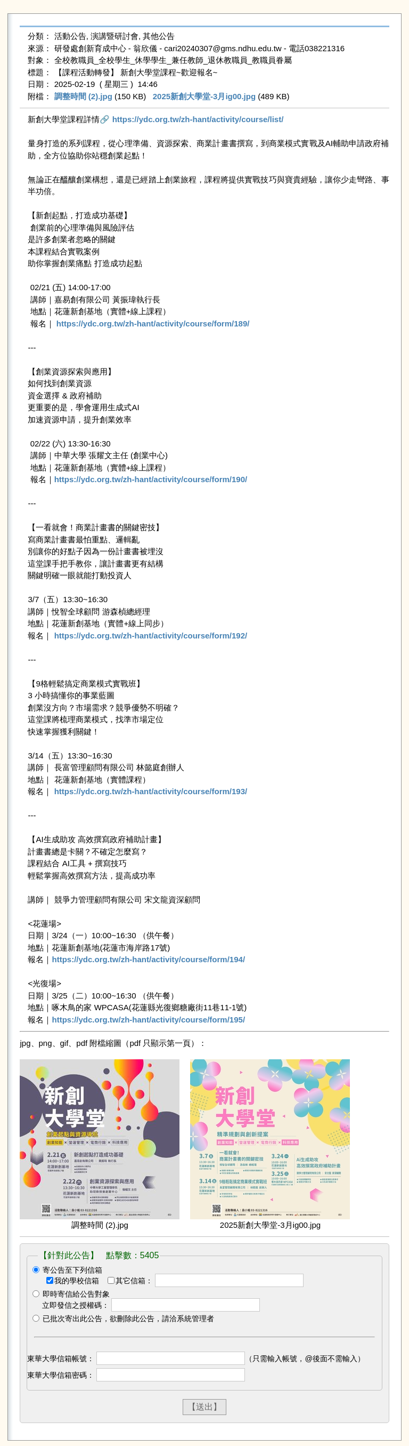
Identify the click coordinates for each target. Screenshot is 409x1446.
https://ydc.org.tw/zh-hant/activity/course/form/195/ (148, 1019)
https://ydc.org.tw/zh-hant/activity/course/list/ (198, 119)
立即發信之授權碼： (75, 1305)
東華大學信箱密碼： (60, 1375)
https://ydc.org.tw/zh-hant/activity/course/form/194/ (148, 959)
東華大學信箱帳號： (60, 1358)
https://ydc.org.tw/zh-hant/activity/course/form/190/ (151, 479)
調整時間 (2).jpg (83, 96)
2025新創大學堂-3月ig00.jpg (204, 96)
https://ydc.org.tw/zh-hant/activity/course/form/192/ (151, 635)
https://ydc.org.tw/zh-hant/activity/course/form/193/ (151, 791)
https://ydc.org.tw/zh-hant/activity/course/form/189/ (153, 323)
